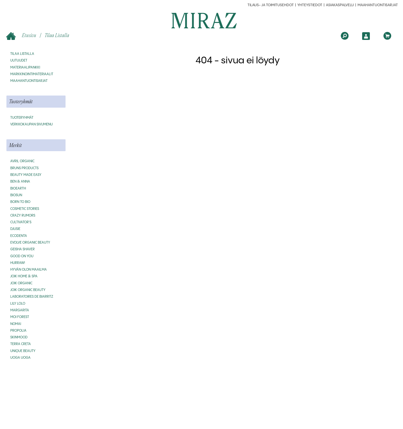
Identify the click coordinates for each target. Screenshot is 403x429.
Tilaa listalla (56, 35)
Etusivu (21, 36)
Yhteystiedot (309, 5)
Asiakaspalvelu (340, 5)
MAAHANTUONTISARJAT (378, 5)
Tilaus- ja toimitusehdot (271, 5)
